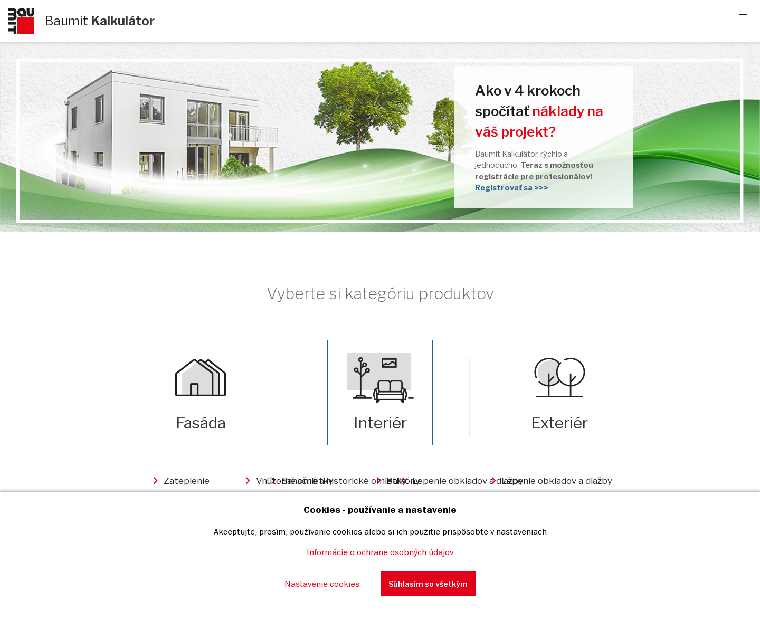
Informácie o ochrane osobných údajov (380, 552)
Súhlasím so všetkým (428, 583)
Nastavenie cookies (321, 583)
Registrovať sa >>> (511, 188)
